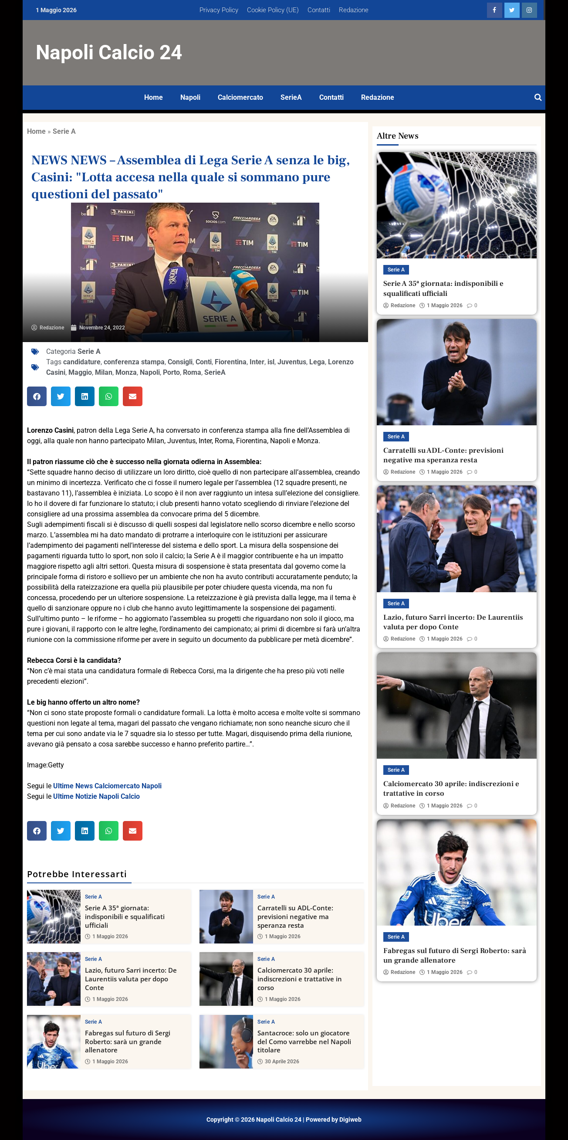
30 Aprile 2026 (278, 1061)
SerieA (291, 97)
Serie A (64, 131)
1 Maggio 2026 (106, 936)
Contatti (319, 10)
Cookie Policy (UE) (273, 10)
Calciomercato (240, 97)
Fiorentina (231, 362)
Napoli (190, 97)
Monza (126, 372)
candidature (82, 362)
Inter (257, 362)
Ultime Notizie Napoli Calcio (96, 796)
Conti (204, 362)
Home (153, 97)
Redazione (354, 10)
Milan (103, 372)
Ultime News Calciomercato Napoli (107, 786)
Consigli (180, 362)
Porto (171, 372)
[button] (37, 396)
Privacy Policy (218, 10)
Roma (192, 372)
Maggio (80, 372)
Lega (317, 362)
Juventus (291, 362)
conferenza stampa (134, 362)
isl (270, 362)
